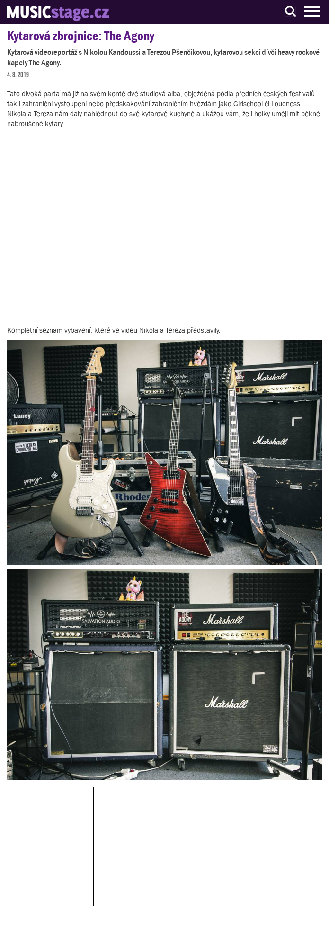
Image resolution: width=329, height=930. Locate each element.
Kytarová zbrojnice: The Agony (80, 35)
